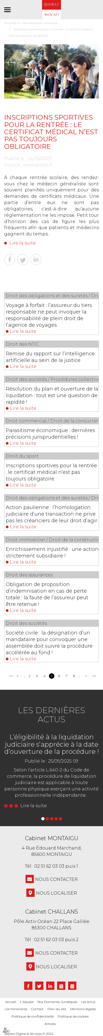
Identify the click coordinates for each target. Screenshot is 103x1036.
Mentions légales (83, 1009)
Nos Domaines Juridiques (57, 1002)
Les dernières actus (51, 714)
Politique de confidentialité (33, 1016)
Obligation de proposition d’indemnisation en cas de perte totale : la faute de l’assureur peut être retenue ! (47, 594)
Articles (50, 1024)
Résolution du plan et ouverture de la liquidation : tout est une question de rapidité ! (52, 395)
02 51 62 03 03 (49, 866)
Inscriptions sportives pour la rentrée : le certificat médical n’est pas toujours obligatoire (51, 472)
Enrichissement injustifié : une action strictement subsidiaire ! (52, 552)
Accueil (10, 1002)
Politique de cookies (73, 1016)
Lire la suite (22, 243)
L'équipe (27, 1002)
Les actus (88, 1002)
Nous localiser (56, 893)
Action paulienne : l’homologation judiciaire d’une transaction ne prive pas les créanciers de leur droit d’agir (51, 514)
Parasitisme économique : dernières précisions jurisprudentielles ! (50, 433)
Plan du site (57, 1009)
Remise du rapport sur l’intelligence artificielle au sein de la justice (50, 357)
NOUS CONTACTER (56, 879)
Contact (37, 1009)
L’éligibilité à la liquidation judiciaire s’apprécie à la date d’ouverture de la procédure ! (51, 744)
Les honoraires (16, 1009)
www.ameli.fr (37, 164)
